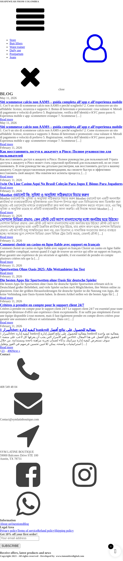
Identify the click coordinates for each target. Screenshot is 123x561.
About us (5, 523)
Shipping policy (64, 530)
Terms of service (27, 530)
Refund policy (45, 530)
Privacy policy (8, 530)
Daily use (15, 50)
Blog (26, 523)
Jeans (13, 57)
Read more (6, 119)
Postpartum (16, 54)
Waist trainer (17, 47)
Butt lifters (16, 43)
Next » (16, 350)
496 (10, 350)
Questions (17, 523)
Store (13, 40)
